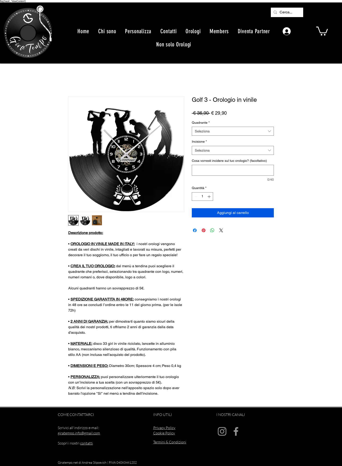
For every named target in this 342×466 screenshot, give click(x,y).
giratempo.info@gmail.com (79, 433)
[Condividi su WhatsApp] (212, 230)
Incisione (199, 141)
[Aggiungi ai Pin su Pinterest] (203, 230)
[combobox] (233, 131)
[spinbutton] (202, 196)
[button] (322, 31)
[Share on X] (221, 230)
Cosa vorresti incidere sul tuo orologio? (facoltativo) (229, 160)
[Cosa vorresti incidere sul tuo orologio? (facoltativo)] (233, 170)
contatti (86, 443)
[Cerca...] (286, 12)
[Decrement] (195, 196)
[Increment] (209, 196)
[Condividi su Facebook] (195, 230)
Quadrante (201, 122)
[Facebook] (236, 431)
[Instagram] (222, 431)
